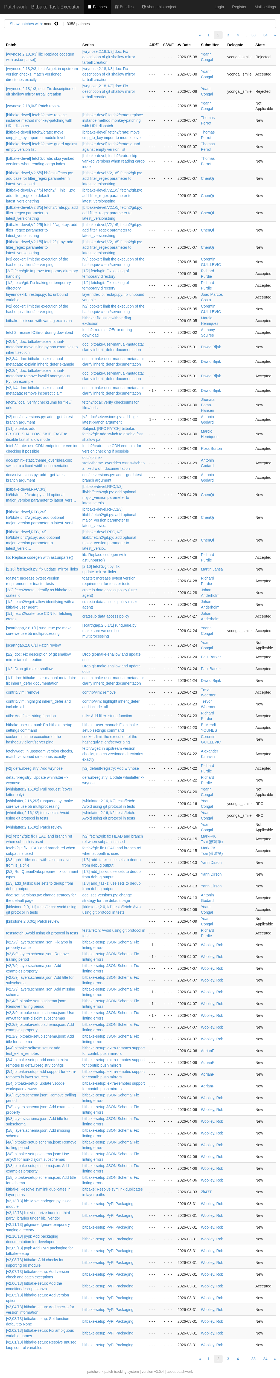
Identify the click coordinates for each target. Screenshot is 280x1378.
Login (219, 7)
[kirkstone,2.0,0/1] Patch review (32, 921)
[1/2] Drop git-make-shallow (29, 669)
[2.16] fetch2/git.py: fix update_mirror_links (42, 569)
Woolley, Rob (212, 945)
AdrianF (207, 1051)
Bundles (124, 7)
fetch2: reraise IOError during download (39, 332)
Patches (97, 7)
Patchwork (15, 7)
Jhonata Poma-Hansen (208, 405)
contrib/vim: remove (22, 692)
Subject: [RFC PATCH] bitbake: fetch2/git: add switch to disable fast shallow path (112, 434)
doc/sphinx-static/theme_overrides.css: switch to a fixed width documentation (113, 463)
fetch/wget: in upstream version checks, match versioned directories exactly (112, 754)
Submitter (210, 45)
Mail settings (265, 7)
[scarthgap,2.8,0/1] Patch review (33, 645)
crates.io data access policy (105, 616)
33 (253, 35)
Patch (11, 45)
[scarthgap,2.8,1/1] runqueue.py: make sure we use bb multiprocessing (110, 630)
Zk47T (206, 1192)
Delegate (235, 45)
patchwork (95, 1372)
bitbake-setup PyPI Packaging (107, 1204)
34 (265, 35)
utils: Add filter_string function (31, 716)
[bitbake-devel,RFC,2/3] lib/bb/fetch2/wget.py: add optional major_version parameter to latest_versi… (41, 517)
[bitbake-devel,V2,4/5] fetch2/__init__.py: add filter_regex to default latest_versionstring (40, 195)
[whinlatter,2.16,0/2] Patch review (34, 827)
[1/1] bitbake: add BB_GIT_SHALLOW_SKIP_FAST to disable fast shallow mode (36, 434)
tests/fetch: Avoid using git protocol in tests (42, 933)
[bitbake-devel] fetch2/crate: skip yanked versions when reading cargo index (113, 161)
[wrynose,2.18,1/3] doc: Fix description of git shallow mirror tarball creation (108, 57)
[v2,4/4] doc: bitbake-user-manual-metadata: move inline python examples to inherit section (42, 347)
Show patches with (26, 24)
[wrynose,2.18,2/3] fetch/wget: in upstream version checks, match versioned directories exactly (42, 74)
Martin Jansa (212, 569)
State (260, 45)
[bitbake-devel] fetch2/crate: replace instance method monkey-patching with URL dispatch (39, 120)
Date (186, 45)
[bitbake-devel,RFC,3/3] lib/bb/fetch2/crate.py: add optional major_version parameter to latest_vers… (41, 494)
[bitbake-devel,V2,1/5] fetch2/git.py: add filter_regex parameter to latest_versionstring (112, 178)
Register (239, 7)
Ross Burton (211, 448)
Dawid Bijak (211, 347)
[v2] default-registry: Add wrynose (34, 768)
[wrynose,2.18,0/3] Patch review (33, 106)
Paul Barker (211, 657)
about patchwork (180, 1372)
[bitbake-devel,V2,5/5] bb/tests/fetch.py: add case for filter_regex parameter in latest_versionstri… (39, 178)
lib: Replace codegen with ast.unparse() (39, 557)
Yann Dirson (211, 862)
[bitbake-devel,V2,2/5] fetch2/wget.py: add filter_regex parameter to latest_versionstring (41, 230)
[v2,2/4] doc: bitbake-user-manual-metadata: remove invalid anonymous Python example (38, 376)
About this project (159, 7)
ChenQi (207, 178)
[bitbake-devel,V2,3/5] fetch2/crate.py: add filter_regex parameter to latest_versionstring (42, 213)
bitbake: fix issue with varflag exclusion (39, 321)
